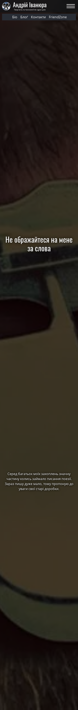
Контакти (38, 17)
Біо (14, 17)
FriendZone (58, 17)
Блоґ (24, 17)
